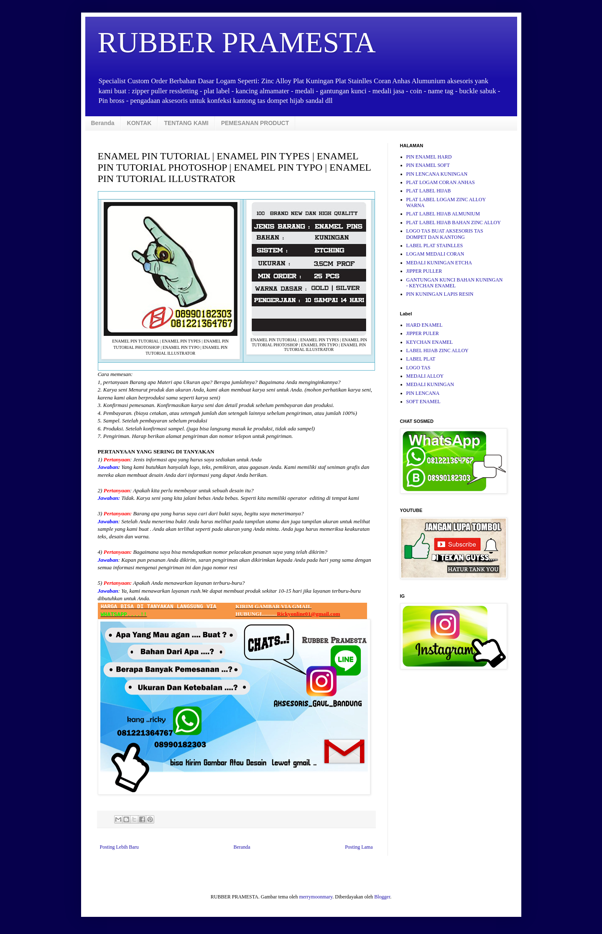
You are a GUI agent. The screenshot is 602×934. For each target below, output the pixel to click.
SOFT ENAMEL (423, 401)
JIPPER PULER (422, 333)
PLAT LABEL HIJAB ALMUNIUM (443, 214)
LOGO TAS (418, 368)
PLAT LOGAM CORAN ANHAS (440, 182)
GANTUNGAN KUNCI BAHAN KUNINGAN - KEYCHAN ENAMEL (454, 283)
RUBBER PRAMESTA (237, 42)
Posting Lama (358, 847)
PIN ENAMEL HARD (429, 157)
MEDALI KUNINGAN (430, 384)
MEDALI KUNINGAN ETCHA (439, 263)
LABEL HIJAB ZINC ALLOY (437, 350)
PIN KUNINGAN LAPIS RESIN (440, 294)
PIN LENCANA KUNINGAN (437, 174)
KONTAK (139, 123)
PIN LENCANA (423, 393)
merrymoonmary (315, 897)
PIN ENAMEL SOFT (428, 165)
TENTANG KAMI (186, 123)
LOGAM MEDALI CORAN (435, 254)
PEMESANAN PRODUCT (255, 123)
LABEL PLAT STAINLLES (434, 245)
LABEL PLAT (421, 359)
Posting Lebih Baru (119, 847)
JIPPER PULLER (424, 271)
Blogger (382, 897)
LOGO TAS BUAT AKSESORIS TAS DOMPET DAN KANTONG (444, 234)
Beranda (103, 123)
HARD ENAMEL (424, 325)
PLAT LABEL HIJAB (428, 191)
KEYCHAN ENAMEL (429, 342)
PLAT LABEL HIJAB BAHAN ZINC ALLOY (453, 222)
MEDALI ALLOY (425, 376)
